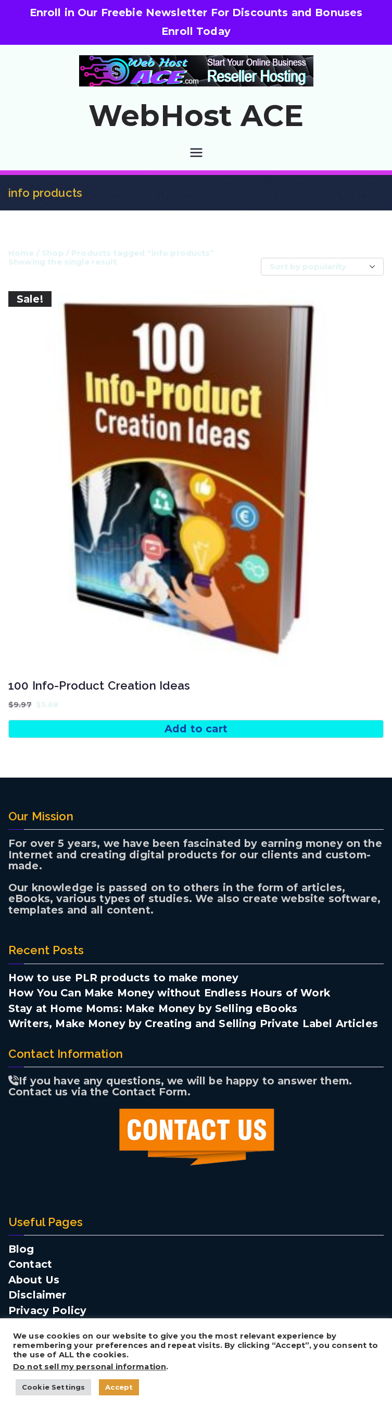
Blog (21, 1249)
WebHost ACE (196, 115)
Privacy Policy (47, 1311)
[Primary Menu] (196, 152)
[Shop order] (322, 267)
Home (21, 253)
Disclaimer (37, 1295)
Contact (30, 1264)
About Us (33, 1280)
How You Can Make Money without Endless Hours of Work (169, 993)
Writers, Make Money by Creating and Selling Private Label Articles (193, 1024)
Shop (53, 253)
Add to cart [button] (196, 728)
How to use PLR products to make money (123, 978)
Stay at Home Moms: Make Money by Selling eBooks (152, 1009)
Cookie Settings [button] (53, 1387)
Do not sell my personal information (89, 1366)
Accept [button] (119, 1387)
